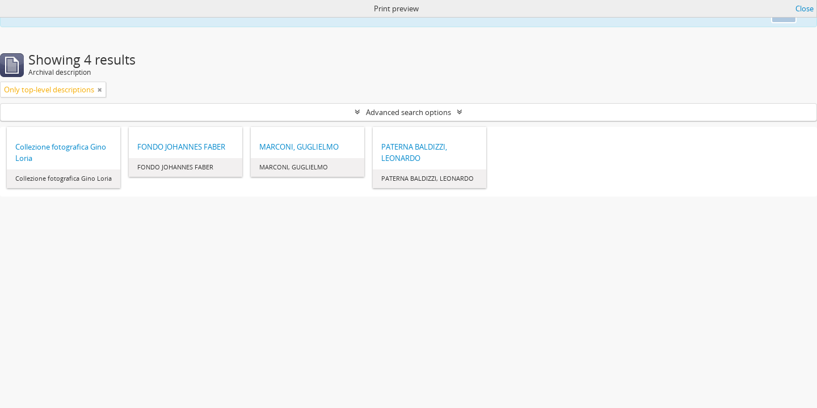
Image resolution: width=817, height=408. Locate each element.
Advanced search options (408, 112)
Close (804, 8)
